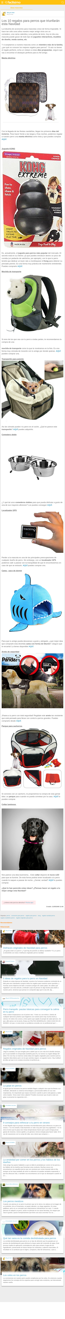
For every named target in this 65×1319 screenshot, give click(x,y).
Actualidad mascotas (11, 1105)
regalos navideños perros (8, 918)
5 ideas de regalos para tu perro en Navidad (25, 978)
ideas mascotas (16, 8)
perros (8, 915)
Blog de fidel (11, 12)
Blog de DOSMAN (10, 1068)
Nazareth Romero (10, 961)
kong (39, 915)
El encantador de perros (11, 1221)
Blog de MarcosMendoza (12, 1184)
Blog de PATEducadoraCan (12, 998)
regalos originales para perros (24, 918)
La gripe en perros (12, 1085)
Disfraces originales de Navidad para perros (25, 948)
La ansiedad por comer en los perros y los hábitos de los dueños (31, 1160)
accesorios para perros (17, 915)
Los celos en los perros (14, 1275)
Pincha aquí (29, 902)
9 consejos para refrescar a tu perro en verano (26, 1122)
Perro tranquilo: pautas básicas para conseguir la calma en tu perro (31, 1010)
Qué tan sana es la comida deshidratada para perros (29, 1238)
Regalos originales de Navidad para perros (24, 1048)
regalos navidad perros (48, 915)
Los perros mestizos (13, 1201)
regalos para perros (31, 915)
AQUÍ (4, 139)
